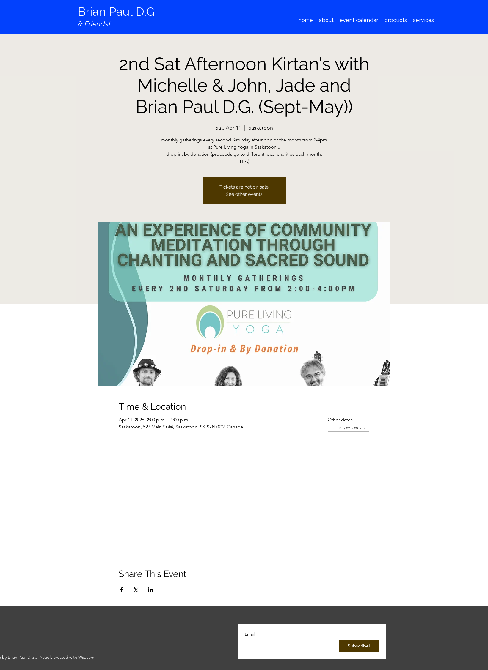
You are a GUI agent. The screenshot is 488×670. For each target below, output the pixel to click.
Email (250, 634)
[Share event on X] (136, 589)
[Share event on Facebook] (121, 589)
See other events (244, 194)
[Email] (286, 646)
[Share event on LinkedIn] (150, 589)
